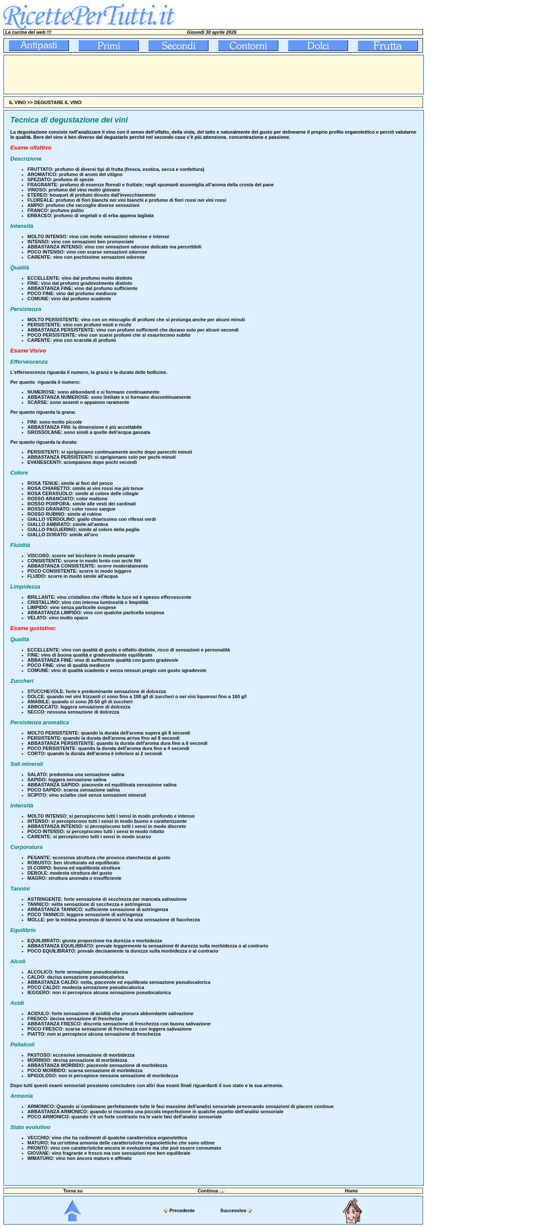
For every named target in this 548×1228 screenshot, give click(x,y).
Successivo (233, 1210)
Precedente (182, 1210)
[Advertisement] (160, 74)
